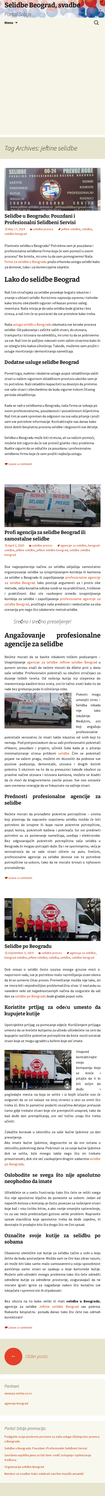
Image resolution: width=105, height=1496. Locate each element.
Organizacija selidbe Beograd (24, 1467)
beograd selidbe (15, 958)
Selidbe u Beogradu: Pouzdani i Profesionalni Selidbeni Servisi (40, 219)
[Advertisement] (52, 82)
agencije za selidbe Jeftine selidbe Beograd (62, 662)
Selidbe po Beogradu (28, 946)
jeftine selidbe (70, 229)
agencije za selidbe (73, 545)
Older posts (26, 1356)
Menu (8, 22)
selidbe (87, 229)
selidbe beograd (15, 234)
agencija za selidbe (83, 953)
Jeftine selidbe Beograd (58, 1306)
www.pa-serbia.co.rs (18, 1393)
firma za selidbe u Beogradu (25, 261)
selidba (54, 958)
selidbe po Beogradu (30, 996)
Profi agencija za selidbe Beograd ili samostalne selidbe (45, 535)
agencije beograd (16, 1403)
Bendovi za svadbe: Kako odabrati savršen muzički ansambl (44, 1474)
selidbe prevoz (43, 229)
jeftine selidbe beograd (52, 550)
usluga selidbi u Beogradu (32, 324)
